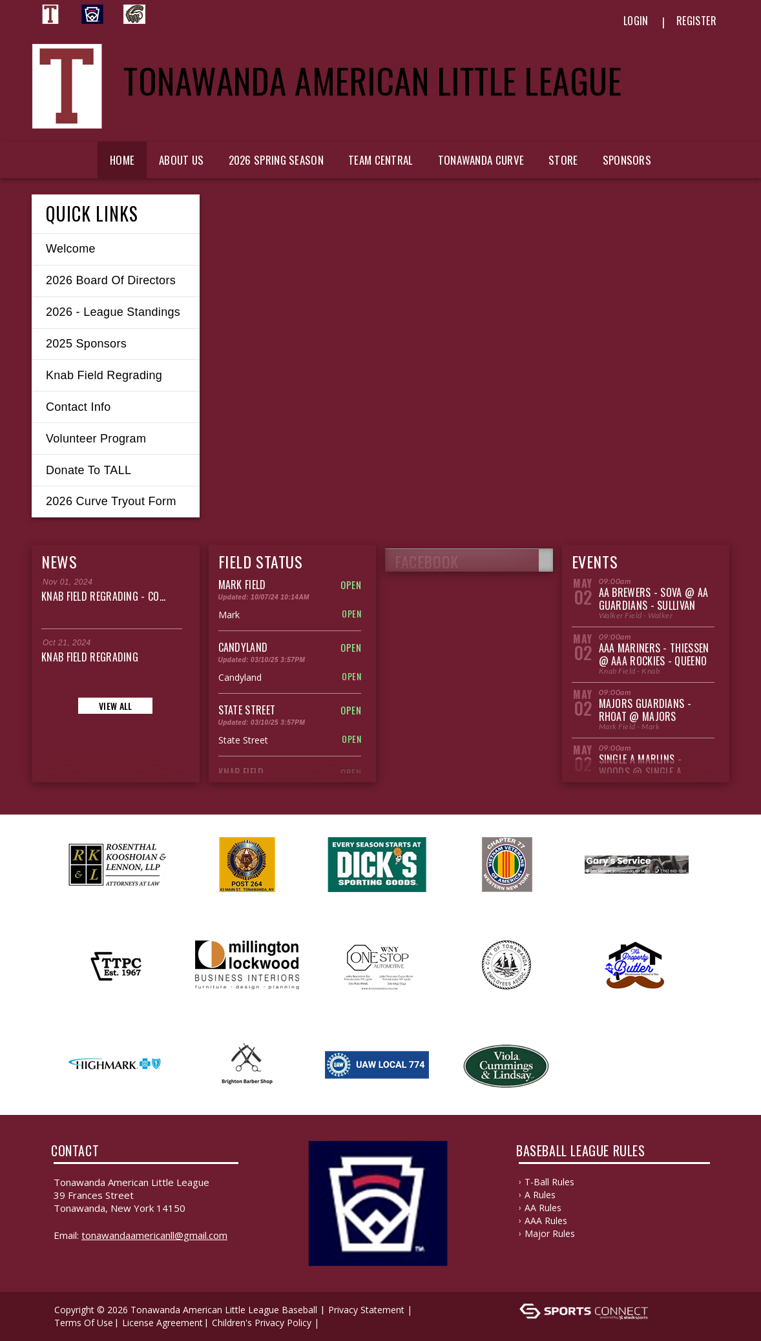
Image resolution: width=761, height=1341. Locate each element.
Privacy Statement (366, 1310)
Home (122, 160)
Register (696, 21)
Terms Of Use (83, 1322)
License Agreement (162, 1322)
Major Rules (550, 1233)
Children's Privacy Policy (261, 1322)
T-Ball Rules (549, 1182)
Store (563, 160)
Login (636, 21)
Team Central (380, 160)
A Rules (540, 1195)
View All (115, 705)
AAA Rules (546, 1220)
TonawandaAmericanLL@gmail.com (154, 1235)
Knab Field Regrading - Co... (103, 596)
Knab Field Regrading (89, 657)
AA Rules (543, 1207)
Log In (341, 1322)
